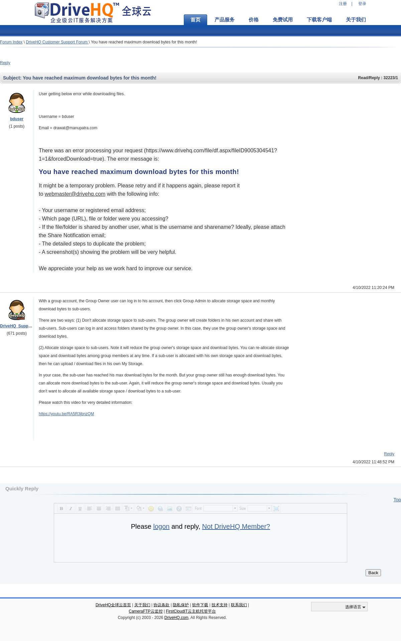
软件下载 (200, 605)
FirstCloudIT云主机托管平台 (191, 611)
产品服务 (225, 19)
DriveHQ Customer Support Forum (57, 42)
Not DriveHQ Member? (236, 526)
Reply (5, 62)
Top (397, 499)
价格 (254, 19)
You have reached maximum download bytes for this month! (144, 42)
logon (161, 526)
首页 (195, 19)
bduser (16, 119)
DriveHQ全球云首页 (113, 605)
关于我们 (356, 19)
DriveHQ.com (176, 617)
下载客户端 (319, 19)
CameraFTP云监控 (145, 611)
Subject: (13, 78)
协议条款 (161, 605)
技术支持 (220, 605)
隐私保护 (181, 605)
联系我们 (239, 605)
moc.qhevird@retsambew (75, 194)
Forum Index (11, 42)
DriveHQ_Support (17, 326)
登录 (362, 3)
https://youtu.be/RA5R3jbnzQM (66, 414)
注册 (343, 3)
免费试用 (283, 19)
